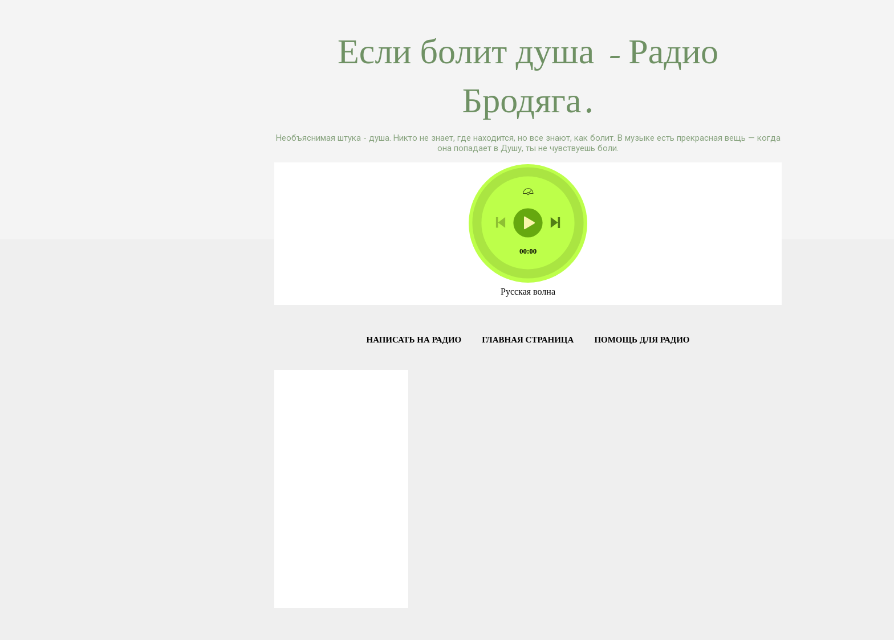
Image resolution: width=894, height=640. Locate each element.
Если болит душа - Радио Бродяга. (528, 76)
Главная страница (528, 339)
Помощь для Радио (641, 339)
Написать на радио (414, 339)
